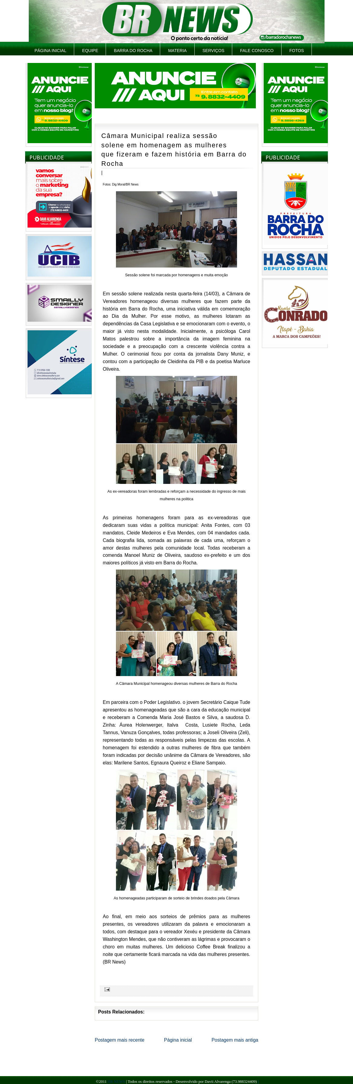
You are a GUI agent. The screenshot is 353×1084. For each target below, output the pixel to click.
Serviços (213, 50)
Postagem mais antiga (235, 1040)
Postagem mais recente (119, 1040)
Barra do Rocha (133, 50)
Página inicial (50, 50)
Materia (177, 50)
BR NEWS (116, 1081)
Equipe (90, 50)
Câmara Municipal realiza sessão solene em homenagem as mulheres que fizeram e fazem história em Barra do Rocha (174, 149)
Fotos (296, 50)
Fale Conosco (257, 50)
